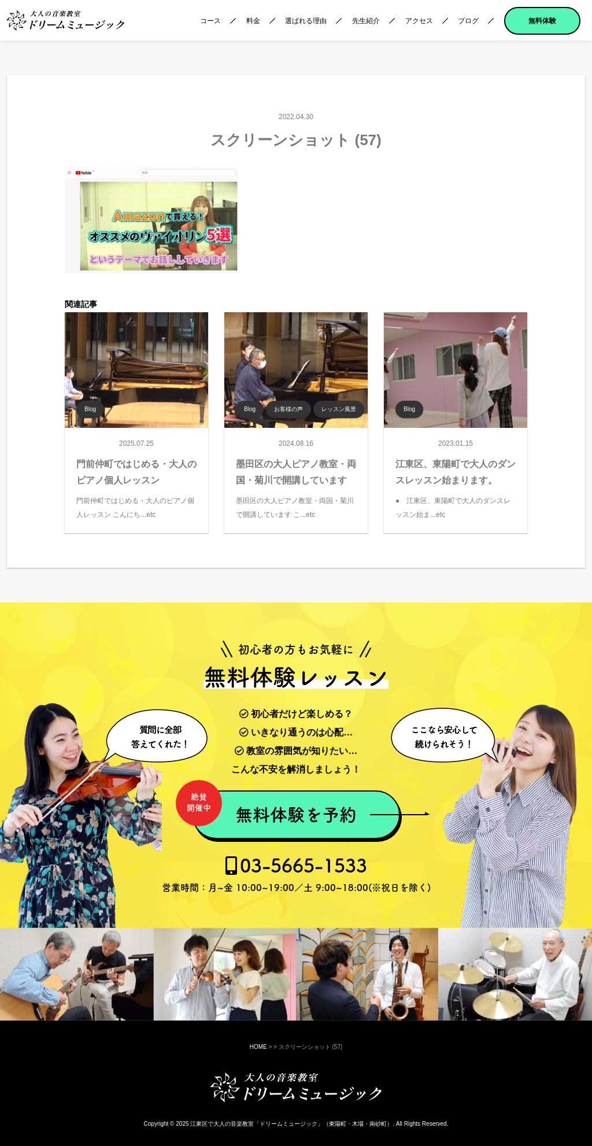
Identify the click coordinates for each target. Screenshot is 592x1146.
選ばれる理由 (306, 21)
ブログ (468, 21)
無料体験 (542, 21)
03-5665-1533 (296, 874)
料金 (253, 21)
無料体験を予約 (274, 808)
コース (210, 21)
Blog (90, 409)
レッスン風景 (338, 409)
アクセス (419, 21)
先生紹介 (366, 21)
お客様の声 (288, 409)
